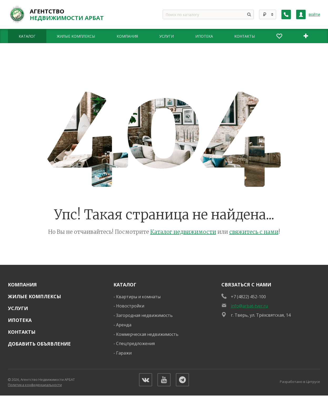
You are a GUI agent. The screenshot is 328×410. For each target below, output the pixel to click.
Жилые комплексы (34, 296)
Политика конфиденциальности (35, 384)
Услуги (18, 308)
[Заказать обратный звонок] (286, 14)
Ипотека (20, 320)
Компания (22, 284)
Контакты (22, 332)
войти (314, 14)
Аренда (123, 325)
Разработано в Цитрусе (300, 381)
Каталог (124, 284)
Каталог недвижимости (183, 232)
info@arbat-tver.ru (249, 306)
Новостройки (130, 306)
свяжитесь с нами (254, 232)
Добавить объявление (39, 344)
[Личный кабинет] (301, 14)
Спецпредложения (135, 343)
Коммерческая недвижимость (147, 334)
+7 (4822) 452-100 (248, 297)
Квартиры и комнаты (138, 297)
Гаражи (124, 353)
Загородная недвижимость (144, 315)
